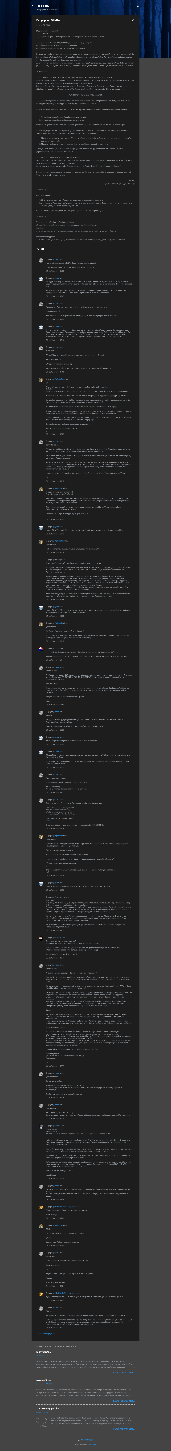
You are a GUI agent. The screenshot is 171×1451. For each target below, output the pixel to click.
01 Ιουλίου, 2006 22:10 (55, 767)
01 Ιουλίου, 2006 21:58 (55, 705)
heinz (57, 259)
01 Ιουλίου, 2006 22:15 (55, 829)
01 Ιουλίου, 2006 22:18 (55, 876)
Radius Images (91, 1444)
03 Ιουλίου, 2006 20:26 (55, 1179)
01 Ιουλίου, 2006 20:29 (55, 552)
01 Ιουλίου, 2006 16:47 (55, 296)
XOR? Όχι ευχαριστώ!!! (47, 1408)
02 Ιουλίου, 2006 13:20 (55, 930)
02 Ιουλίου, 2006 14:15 (55, 1098)
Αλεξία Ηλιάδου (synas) (64, 1207)
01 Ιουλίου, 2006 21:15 (55, 641)
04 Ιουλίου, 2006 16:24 (55, 1286)
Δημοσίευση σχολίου (47, 1334)
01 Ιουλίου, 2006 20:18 (55, 534)
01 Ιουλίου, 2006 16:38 (55, 271)
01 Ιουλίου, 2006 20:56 (55, 616)
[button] (133, 21)
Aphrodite (59, 379)
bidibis (57, 1126)
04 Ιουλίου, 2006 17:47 (55, 1328)
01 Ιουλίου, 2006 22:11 (55, 792)
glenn (57, 278)
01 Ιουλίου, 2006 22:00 (55, 730)
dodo (57, 648)
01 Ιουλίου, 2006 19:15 (55, 481)
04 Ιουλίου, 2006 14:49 (55, 1246)
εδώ (48, 821)
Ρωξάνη (58, 937)
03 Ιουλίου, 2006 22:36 (55, 1199)
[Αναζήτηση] (138, 6)
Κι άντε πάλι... (43, 1352)
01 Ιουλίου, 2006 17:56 (55, 372)
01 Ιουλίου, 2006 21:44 (55, 660)
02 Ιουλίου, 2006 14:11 (55, 1066)
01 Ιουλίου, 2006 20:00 (55, 519)
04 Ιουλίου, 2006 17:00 (55, 1300)
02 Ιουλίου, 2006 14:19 (55, 1119)
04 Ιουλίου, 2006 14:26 (55, 1218)
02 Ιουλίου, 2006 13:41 (55, 958)
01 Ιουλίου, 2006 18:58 (55, 434)
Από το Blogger (85, 1440)
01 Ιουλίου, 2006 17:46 (55, 340)
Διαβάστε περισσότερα (124, 1373)
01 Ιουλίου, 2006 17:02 (55, 319)
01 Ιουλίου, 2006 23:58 (55, 890)
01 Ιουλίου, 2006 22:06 (55, 744)
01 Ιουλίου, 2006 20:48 (55, 599)
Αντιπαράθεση (43, 1380)
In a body (43, 6)
